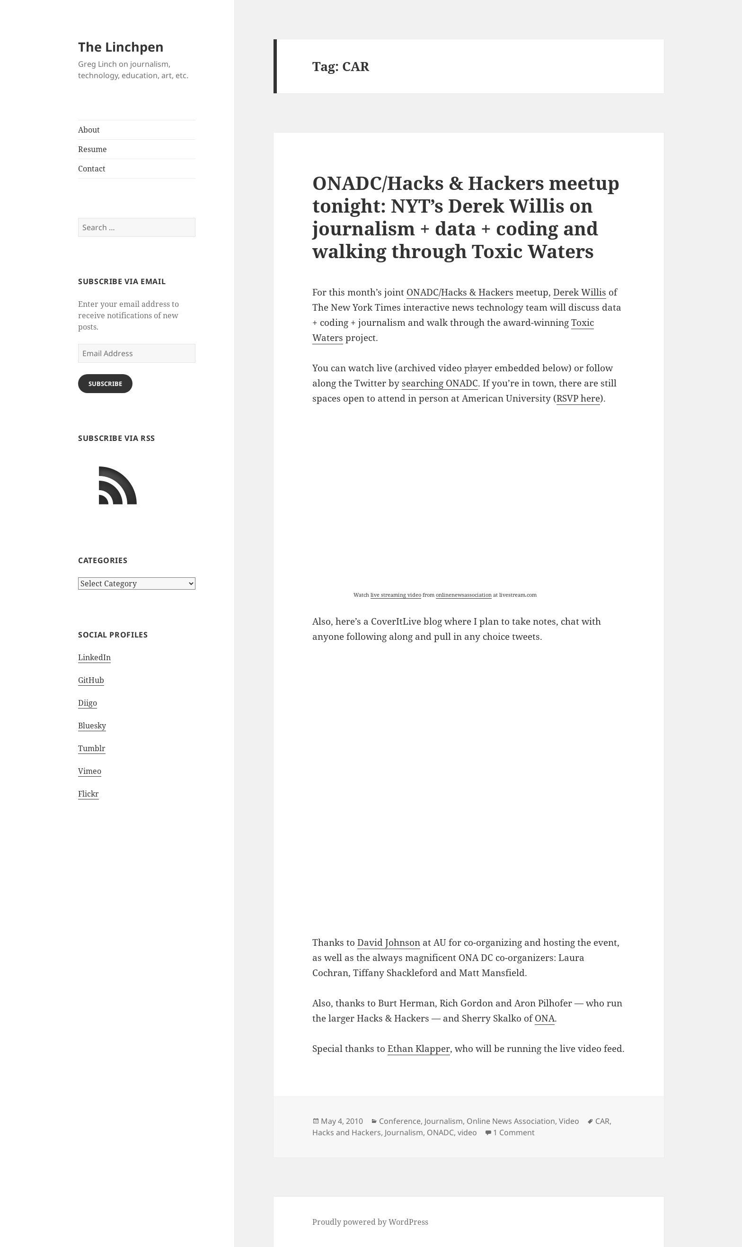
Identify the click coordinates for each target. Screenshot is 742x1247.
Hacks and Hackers (346, 1132)
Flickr (88, 794)
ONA (545, 1018)
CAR (602, 1121)
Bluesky (92, 725)
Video (569, 1121)
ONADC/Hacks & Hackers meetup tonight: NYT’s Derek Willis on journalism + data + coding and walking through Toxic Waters (465, 216)
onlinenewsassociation (464, 594)
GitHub (91, 680)
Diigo (87, 703)
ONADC (422, 292)
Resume (92, 149)
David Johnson (388, 942)
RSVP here (578, 398)
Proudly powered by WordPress (370, 1222)
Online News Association (511, 1121)
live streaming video (396, 594)
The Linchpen (121, 46)
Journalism (443, 1121)
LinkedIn (94, 657)
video (467, 1132)
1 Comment (514, 1132)
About (89, 130)
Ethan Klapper (419, 1048)
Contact (92, 168)
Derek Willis (579, 292)
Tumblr (92, 748)
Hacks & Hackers (477, 292)
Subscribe (105, 383)
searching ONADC (440, 383)
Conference (400, 1121)
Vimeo (89, 771)
